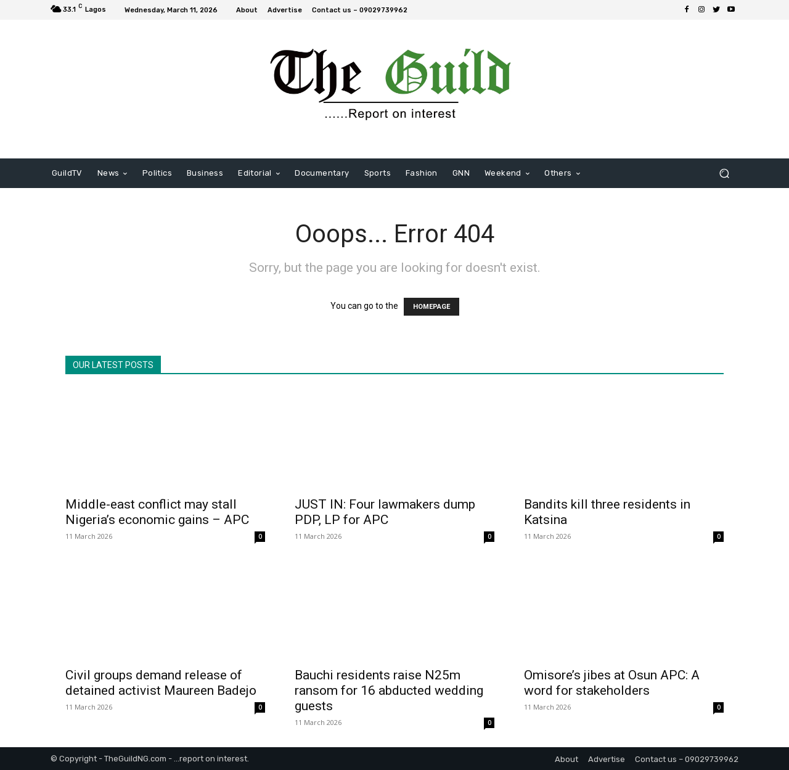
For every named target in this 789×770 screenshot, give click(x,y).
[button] (723, 173)
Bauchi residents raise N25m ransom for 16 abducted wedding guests (389, 690)
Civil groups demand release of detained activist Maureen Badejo (160, 683)
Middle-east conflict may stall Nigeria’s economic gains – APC (157, 512)
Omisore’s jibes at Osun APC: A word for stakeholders (612, 683)
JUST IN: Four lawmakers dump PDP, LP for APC (385, 512)
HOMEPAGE (431, 307)
